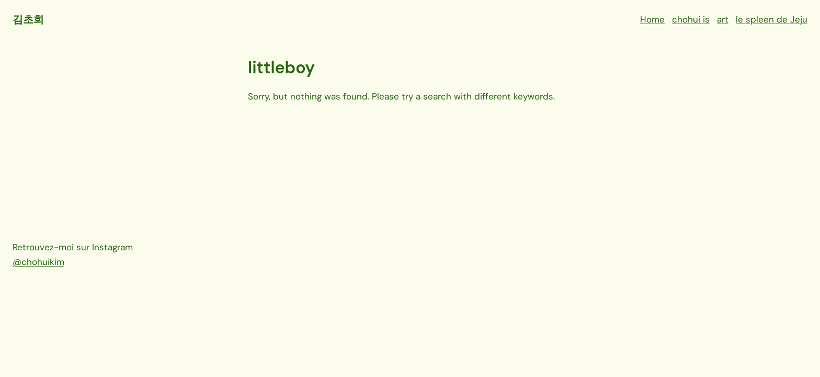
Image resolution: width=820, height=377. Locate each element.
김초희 (28, 19)
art (722, 19)
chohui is (691, 19)
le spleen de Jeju (771, 19)
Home (652, 19)
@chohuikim (38, 262)
